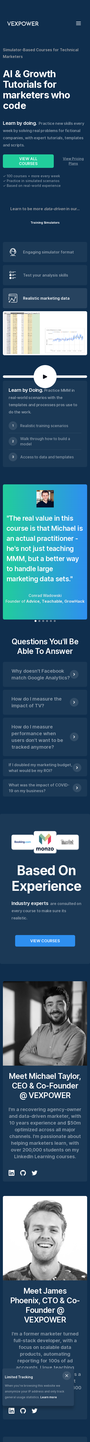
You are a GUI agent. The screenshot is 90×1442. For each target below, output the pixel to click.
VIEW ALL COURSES (28, 161)
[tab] (45, 252)
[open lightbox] (45, 376)
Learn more (48, 1397)
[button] (80, 23)
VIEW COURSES (45, 940)
